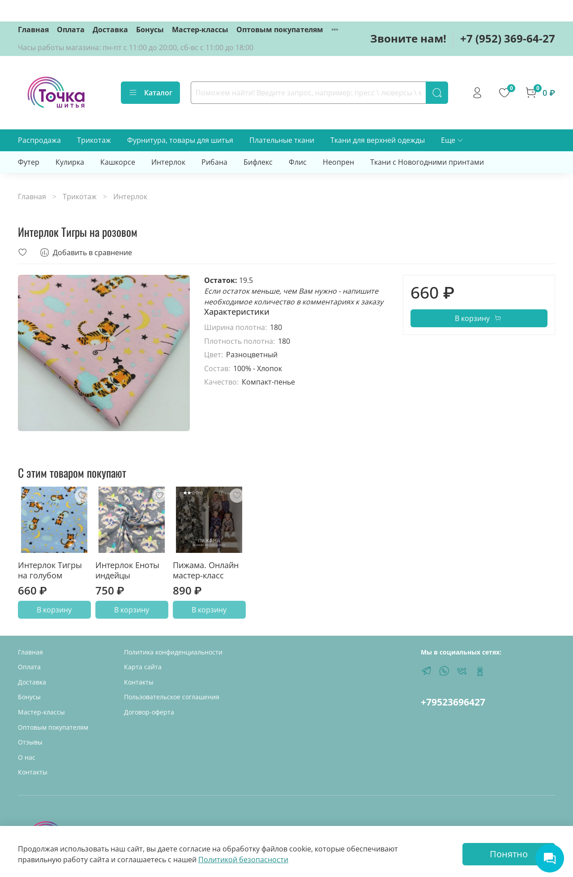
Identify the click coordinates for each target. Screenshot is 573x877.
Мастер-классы (200, 29)
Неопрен (338, 162)
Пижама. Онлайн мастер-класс (206, 570)
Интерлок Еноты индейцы (127, 570)
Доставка (110, 29)
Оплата (71, 29)
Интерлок (168, 162)
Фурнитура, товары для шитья (180, 140)
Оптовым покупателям (279, 29)
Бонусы (150, 29)
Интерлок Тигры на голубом (50, 570)
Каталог (150, 93)
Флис (298, 162)
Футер (28, 162)
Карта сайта (143, 667)
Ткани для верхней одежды (377, 140)
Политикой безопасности (243, 859)
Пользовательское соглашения (171, 697)
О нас (26, 757)
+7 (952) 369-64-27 (507, 38)
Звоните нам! (408, 38)
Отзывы (30, 742)
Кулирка (70, 162)
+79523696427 (453, 702)
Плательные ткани (281, 140)
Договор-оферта (149, 712)
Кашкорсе (117, 162)
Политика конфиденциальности (173, 652)
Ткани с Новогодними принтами (427, 162)
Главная (33, 29)
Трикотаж (94, 140)
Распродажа (39, 140)
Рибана (214, 162)
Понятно (509, 854)
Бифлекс (258, 162)
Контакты (32, 772)
